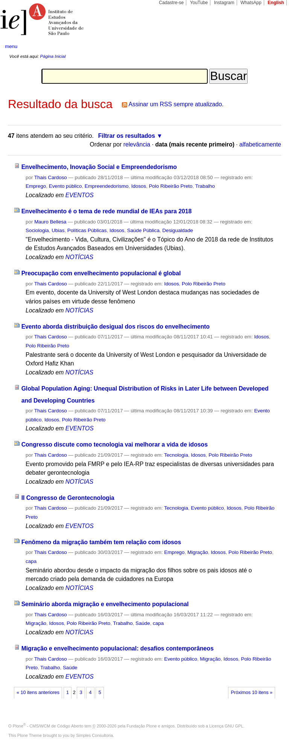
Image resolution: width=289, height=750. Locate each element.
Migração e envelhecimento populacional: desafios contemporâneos (117, 648)
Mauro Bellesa (50, 222)
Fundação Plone (142, 726)
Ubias (58, 230)
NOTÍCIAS (79, 257)
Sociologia (37, 230)
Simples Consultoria (94, 735)
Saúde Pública (143, 230)
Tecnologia (176, 455)
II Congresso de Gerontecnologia (67, 498)
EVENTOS (79, 195)
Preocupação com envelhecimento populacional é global (101, 273)
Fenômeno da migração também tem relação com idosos (101, 542)
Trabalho (205, 186)
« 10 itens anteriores (38, 692)
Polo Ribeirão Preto (171, 186)
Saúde (142, 623)
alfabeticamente (260, 144)
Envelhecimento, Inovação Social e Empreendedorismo (99, 167)
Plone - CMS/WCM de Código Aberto (48, 726)
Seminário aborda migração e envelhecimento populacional (105, 604)
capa (31, 561)
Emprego (36, 186)
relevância (137, 144)
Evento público (65, 186)
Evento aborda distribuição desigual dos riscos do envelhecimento (115, 326)
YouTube (199, 2)
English (276, 2)
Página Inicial (52, 56)
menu (11, 46)
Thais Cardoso (50, 177)
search (268, 46)
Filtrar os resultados (126, 136)
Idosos (138, 186)
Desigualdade (177, 230)
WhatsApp (251, 2)
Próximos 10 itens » (251, 692)
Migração (197, 552)
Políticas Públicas (87, 230)
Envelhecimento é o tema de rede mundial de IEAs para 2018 (106, 211)
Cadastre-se (171, 2)
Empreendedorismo (107, 186)
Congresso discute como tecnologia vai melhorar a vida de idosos (114, 444)
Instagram (224, 2)
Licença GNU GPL (226, 726)
